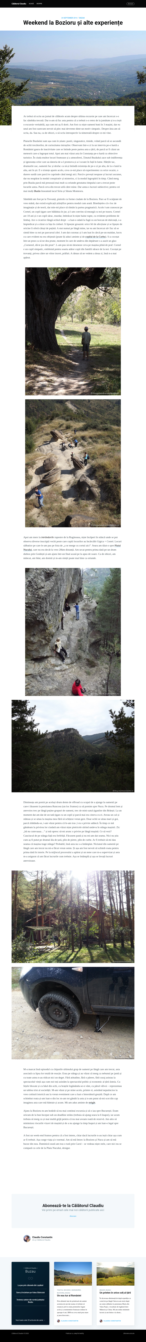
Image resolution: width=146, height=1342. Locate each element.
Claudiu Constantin (42, 1237)
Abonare (130, 4)
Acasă (31, 4)
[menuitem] (31, 3)
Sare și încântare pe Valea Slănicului (30, 1292)
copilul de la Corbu (95, 236)
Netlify (81, 1333)
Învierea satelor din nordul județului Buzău (30, 1300)
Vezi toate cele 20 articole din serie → (30, 1320)
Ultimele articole (128, 1333)
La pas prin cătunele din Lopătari (30, 1285)
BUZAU (82, 18)
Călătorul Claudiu (19, 3)
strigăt (92, 1102)
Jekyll (76, 1333)
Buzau (30, 1271)
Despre (39, 4)
